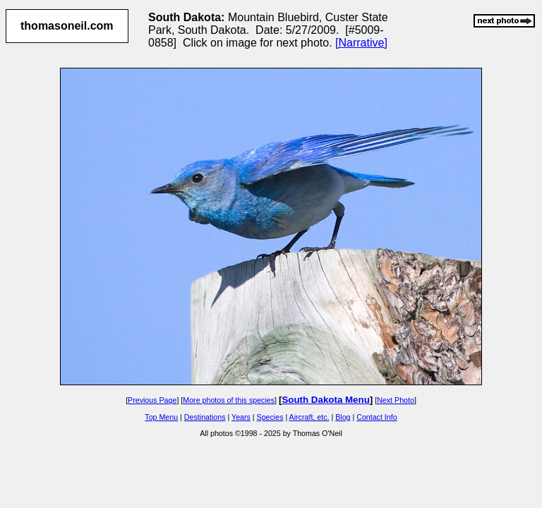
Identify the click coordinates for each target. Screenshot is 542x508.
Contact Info (376, 417)
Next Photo (395, 400)
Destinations (205, 417)
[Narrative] (361, 43)
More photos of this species (229, 400)
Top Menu (161, 417)
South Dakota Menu (325, 399)
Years (241, 417)
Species (270, 417)
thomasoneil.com (67, 26)
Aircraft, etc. (309, 417)
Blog (342, 417)
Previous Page (152, 400)
